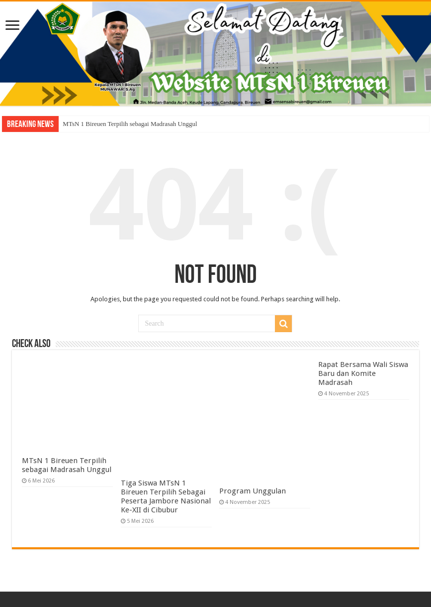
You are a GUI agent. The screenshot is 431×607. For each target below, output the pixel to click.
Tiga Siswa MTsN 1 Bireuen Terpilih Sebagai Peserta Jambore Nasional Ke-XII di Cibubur (166, 496)
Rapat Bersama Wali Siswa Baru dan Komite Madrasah (363, 373)
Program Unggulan (252, 490)
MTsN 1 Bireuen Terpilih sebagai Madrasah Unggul (130, 123)
